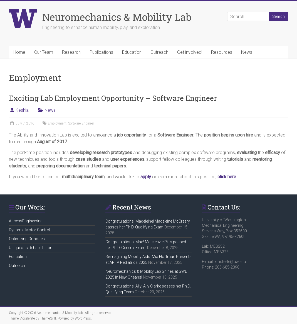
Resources (221, 52)
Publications (101, 52)
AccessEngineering (26, 221)
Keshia (22, 110)
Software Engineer (81, 123)
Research (71, 52)
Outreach (159, 52)
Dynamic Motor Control (29, 230)
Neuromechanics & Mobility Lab (116, 17)
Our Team (43, 52)
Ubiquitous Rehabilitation (30, 247)
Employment (57, 123)
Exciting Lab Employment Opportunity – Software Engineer (113, 98)
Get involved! (189, 52)
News (246, 52)
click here (226, 176)
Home (19, 52)
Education (132, 52)
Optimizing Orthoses (27, 239)
